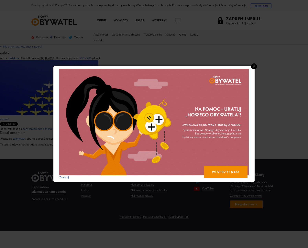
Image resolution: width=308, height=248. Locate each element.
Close (254, 66)
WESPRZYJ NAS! (226, 172)
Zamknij (64, 177)
